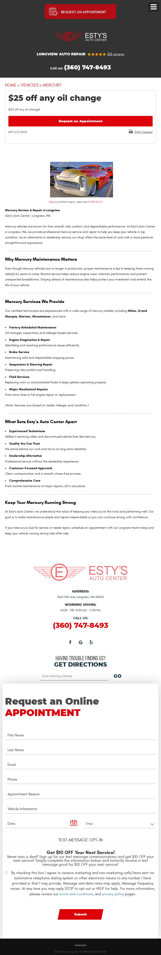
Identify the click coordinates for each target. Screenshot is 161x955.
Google (80, 642)
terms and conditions (76, 894)
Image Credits (80, 945)
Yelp (91, 642)
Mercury (52, 85)
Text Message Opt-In (80, 840)
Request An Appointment (83, 12)
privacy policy (113, 894)
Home (11, 85)
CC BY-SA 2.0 (95, 202)
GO (117, 676)
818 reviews (115, 54)
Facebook (70, 642)
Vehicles (30, 85)
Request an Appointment (81, 121)
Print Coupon (143, 132)
